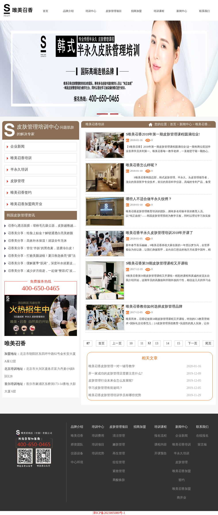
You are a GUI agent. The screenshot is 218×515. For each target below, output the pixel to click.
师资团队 (77, 444)
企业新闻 (16, 146)
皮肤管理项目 (114, 11)
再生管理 (119, 453)
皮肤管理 (16, 181)
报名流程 (160, 435)
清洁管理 (119, 435)
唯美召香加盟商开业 (24, 204)
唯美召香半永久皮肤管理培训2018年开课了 (159, 233)
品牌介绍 (68, 11)
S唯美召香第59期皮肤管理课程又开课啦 (157, 263)
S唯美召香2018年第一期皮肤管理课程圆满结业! (163, 134)
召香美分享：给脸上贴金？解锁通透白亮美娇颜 (38, 233)
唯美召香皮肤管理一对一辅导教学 (111, 366)
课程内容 (160, 444)
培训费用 (98, 435)
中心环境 (77, 462)
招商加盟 (136, 11)
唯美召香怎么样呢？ (142, 165)
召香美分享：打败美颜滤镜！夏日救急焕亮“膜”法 (40, 255)
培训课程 (159, 11)
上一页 (117, 343)
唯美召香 (77, 435)
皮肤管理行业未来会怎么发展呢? (110, 380)
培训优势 (98, 453)
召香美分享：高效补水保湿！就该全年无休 (35, 240)
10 (131, 343)
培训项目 (98, 444)
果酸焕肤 (119, 480)
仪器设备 (77, 453)
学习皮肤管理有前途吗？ (105, 388)
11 (141, 343)
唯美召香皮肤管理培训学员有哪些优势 (114, 395)
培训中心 (91, 11)
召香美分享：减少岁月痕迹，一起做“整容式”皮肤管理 (40, 270)
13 (156, 343)
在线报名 (202, 435)
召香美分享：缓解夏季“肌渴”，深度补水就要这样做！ (40, 263)
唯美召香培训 (19, 158)
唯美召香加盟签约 (181, 475)
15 (178, 343)
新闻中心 (181, 11)
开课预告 (160, 453)
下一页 (192, 343)
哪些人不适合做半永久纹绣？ (149, 199)
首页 (45, 11)
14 (167, 343)
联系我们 (204, 11)
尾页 (208, 343)
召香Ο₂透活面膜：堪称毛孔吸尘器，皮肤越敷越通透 (40, 225)
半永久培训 (17, 169)
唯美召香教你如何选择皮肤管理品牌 (154, 306)
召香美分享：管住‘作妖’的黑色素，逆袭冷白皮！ (39, 248)
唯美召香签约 (19, 192)
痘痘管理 (119, 462)
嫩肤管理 (119, 444)
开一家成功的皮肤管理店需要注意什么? (115, 373)
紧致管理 (119, 471)
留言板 (202, 444)
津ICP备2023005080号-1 (109, 513)
